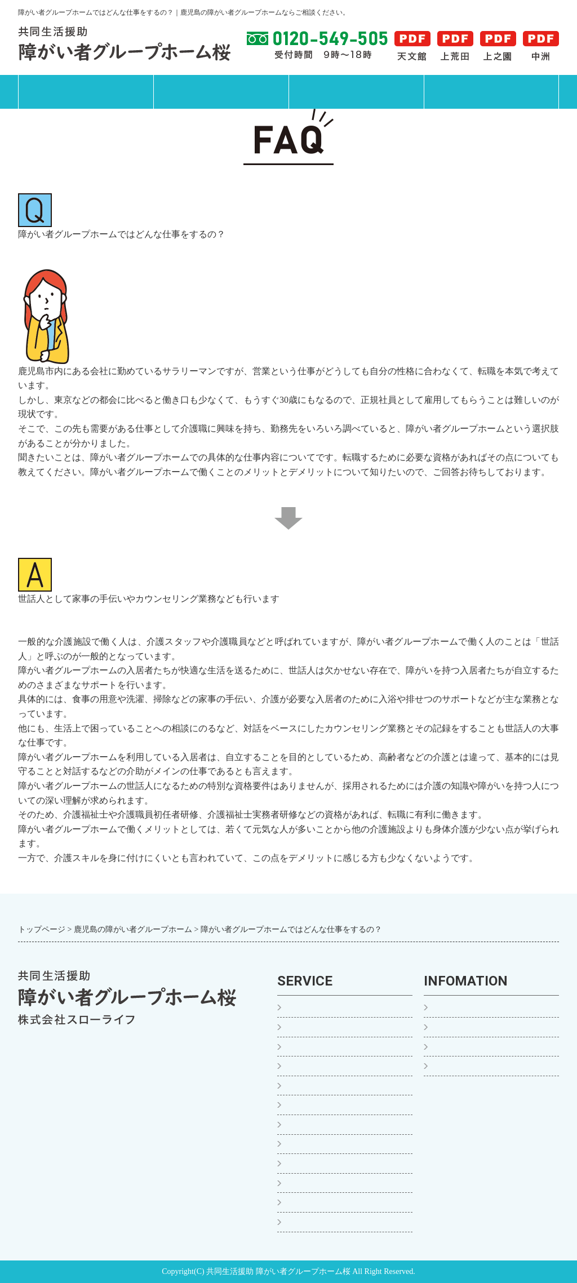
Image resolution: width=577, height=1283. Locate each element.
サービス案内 (220, 91)
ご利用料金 (308, 1222)
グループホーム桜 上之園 (336, 1085)
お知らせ (450, 1027)
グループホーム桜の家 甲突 (341, 1144)
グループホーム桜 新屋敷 (336, 1124)
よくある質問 (459, 1046)
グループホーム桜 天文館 (336, 1046)
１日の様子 (308, 1027)
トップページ (85, 91)
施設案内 (356, 91)
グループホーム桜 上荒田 (336, 1066)
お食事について (317, 1202)
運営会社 (491, 91)
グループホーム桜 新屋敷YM (344, 1163)
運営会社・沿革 (463, 1066)
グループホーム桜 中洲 (332, 1104)
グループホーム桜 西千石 (336, 1183)
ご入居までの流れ (322, 1008)
